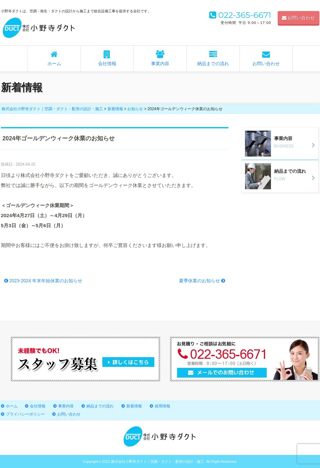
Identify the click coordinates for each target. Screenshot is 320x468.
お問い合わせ (298, 17)
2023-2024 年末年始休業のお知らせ (43, 280)
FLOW (281, 174)
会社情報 (107, 58)
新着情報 (134, 406)
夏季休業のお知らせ (202, 280)
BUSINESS (281, 142)
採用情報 (162, 406)
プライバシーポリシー (25, 414)
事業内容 (160, 58)
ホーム (54, 58)
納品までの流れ (213, 58)
